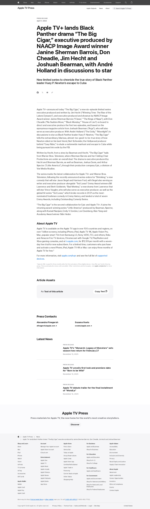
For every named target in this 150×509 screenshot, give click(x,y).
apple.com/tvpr (69, 255)
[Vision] (63, 2)
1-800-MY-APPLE (71, 499)
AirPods (20, 464)
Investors (113, 481)
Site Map (97, 506)
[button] (126, 2)
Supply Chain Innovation (117, 464)
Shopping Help (68, 479)
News (101, 8)
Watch (20, 458)
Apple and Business (93, 446)
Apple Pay (21, 490)
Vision (19, 461)
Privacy (112, 458)
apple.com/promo (100, 266)
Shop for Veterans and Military (96, 482)
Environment (114, 452)
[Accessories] (107, 2)
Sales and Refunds (80, 506)
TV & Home (21, 467)
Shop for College (92, 463)
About (107, 8)
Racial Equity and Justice (118, 461)
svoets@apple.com (83, 326)
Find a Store (67, 446)
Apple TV (43, 463)
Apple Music (44, 466)
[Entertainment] (95, 2)
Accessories (22, 473)
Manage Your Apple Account (50, 446)
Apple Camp (67, 458)
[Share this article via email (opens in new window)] (47, 92)
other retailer (49, 499)
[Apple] (18, 2)
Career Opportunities (116, 478)
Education (113, 449)
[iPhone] (47, 2)
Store (19, 446)
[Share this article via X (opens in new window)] (43, 92)
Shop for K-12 (91, 460)
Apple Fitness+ (45, 472)
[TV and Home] (82, 2)
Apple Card (21, 487)
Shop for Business (92, 449)
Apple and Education (93, 457)
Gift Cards (21, 476)
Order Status (68, 476)
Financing (67, 471)
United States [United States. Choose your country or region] (128, 506)
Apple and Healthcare (94, 471)
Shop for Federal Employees (96, 489)
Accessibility (114, 446)
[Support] (118, 2)
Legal (90, 506)
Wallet (20, 484)
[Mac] (32, 2)
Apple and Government (94, 478)
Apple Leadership (115, 475)
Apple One (44, 460)
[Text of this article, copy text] (101, 291)
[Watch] (55, 2)
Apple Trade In (68, 467)
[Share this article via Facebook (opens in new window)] (38, 92)
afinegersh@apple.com (47, 326)
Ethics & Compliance (116, 484)
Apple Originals (91, 8)
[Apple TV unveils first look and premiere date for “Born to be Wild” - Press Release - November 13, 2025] (75, 369)
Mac (19, 449)
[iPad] (39, 2)
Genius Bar (67, 449)
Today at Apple (68, 452)
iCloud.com (44, 452)
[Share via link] (52, 92)
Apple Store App (69, 461)
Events (112, 487)
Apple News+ (45, 475)
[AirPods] (72, 2)
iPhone (20, 456)
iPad (19, 452)
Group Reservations (70, 456)
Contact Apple (114, 490)
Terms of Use (68, 506)
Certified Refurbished (70, 464)
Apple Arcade (45, 469)
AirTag (20, 471)
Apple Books (45, 481)
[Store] (25, 2)
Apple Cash (21, 493)
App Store (44, 484)
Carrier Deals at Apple (71, 473)
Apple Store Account (47, 449)
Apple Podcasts (46, 478)
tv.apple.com (72, 241)
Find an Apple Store (36, 499)
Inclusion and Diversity (117, 456)
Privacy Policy (57, 506)
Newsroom (113, 472)
